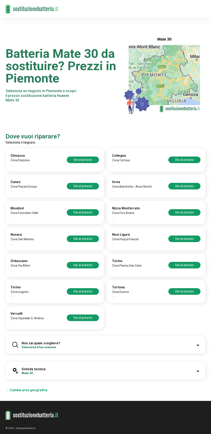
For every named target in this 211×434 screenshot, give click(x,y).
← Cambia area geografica (26, 390)
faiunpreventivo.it (25, 428)
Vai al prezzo (82, 160)
